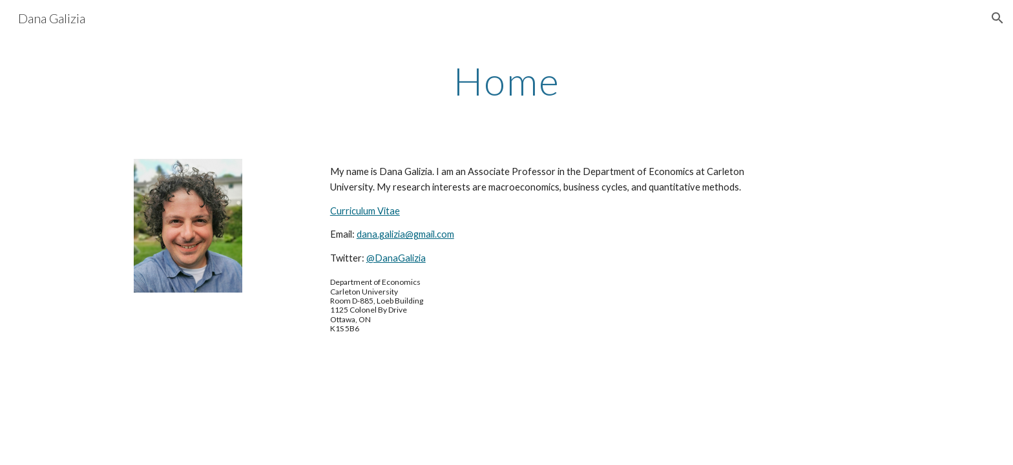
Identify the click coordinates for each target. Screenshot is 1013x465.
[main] (506, 80)
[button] (997, 18)
